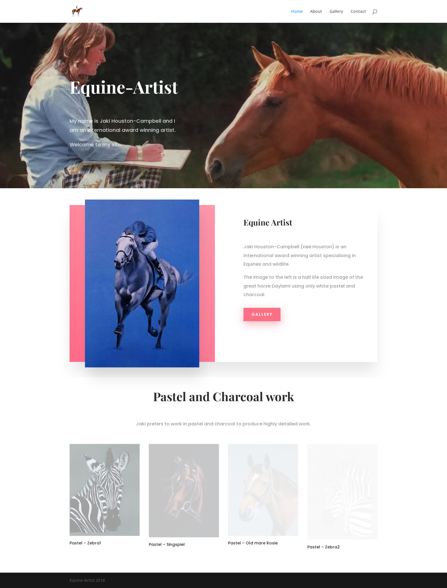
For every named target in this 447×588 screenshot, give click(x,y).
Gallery (336, 11)
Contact (358, 11)
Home (297, 11)
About (316, 11)
